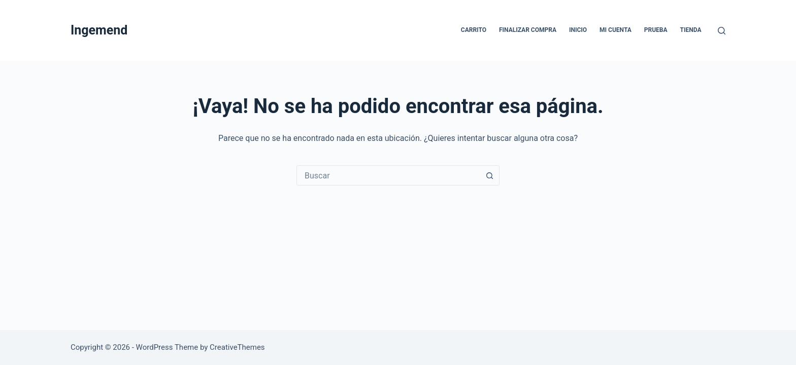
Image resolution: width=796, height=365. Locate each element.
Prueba (656, 29)
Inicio (578, 29)
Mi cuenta (616, 29)
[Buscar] (721, 30)
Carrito (473, 29)
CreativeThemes (237, 347)
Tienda (691, 29)
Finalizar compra (527, 29)
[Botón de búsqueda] (489, 175)
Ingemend (99, 30)
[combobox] (388, 175)
